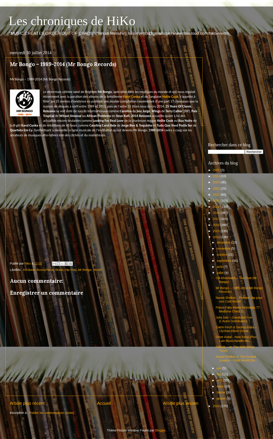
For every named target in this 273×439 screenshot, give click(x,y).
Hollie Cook (170, 96)
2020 (217, 200)
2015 (217, 231)
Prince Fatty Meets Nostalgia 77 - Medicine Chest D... (239, 309)
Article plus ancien (180, 403)
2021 (217, 194)
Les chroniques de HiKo (72, 21)
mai (219, 374)
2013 (217, 406)
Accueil (104, 403)
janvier (222, 398)
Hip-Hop (70, 270)
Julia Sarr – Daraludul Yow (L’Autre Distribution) (234, 319)
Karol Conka (131, 96)
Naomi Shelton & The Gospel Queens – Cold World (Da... (236, 358)
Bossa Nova (45, 270)
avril (220, 380)
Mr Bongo (84, 270)
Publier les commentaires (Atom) (51, 413)
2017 (217, 219)
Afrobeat (29, 270)
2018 (217, 213)
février (221, 392)
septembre (224, 260)
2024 (217, 176)
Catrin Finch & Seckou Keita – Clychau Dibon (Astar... (236, 329)
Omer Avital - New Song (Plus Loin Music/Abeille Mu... (236, 338)
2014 (217, 237)
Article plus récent (27, 403)
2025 (217, 170)
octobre (222, 254)
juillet (220, 273)
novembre (224, 248)
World (97, 270)
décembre (224, 242)
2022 (217, 188)
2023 (217, 182)
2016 (217, 225)
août (220, 266)
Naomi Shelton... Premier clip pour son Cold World (239, 299)
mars (220, 386)
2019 (217, 206)
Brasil (59, 270)
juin (219, 368)
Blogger (160, 430)
